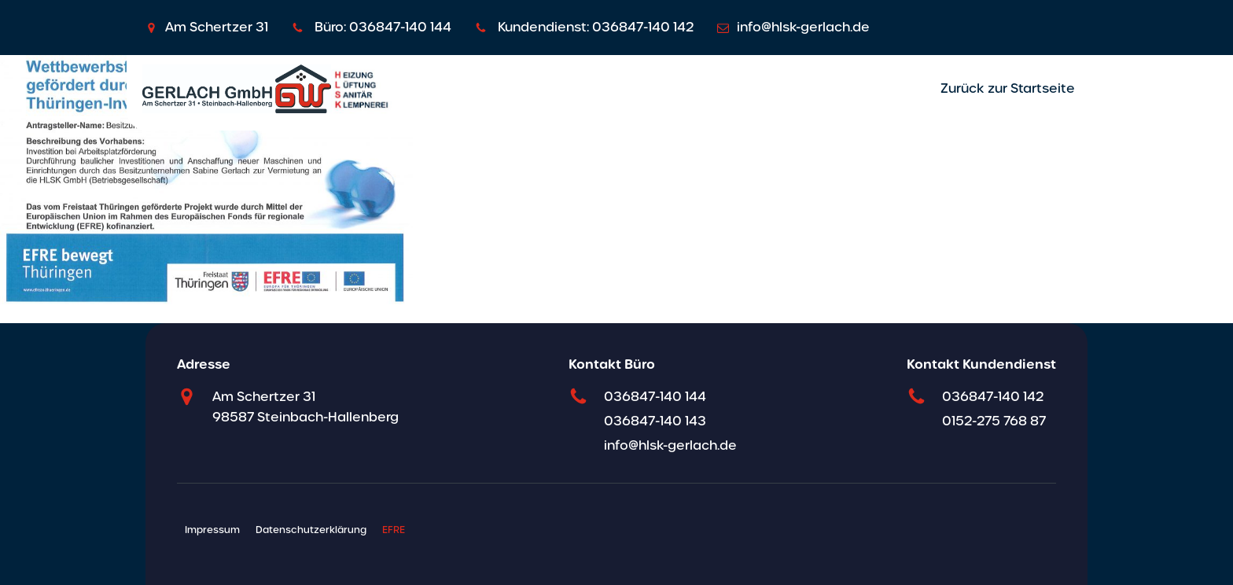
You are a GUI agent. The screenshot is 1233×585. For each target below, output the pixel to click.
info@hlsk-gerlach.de (670, 445)
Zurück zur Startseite (1007, 88)
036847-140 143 (655, 421)
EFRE (393, 530)
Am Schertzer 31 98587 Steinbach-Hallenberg (305, 406)
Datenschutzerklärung (311, 530)
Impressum (212, 530)
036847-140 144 (655, 396)
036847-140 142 (992, 396)
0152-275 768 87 (994, 421)
